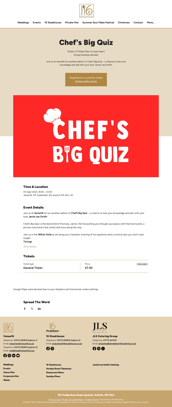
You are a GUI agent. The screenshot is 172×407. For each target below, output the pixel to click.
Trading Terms (92, 399)
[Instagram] (9, 355)
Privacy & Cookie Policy (73, 399)
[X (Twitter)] (103, 348)
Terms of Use (54, 399)
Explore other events (86, 81)
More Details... (30, 246)
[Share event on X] (32, 308)
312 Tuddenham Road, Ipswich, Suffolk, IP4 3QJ (86, 394)
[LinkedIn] (13, 355)
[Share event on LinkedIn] (39, 308)
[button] (71, 22)
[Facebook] (5, 355)
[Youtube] (18, 355)
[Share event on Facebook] (24, 308)
